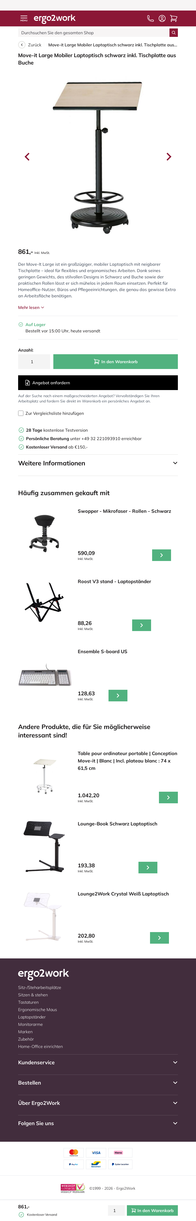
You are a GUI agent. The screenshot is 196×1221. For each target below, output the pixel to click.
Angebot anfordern (47, 383)
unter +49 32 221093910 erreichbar (84, 438)
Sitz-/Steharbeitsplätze (39, 987)
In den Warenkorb (116, 361)
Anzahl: (25, 350)
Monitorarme (30, 1024)
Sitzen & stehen (33, 994)
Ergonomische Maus (37, 1009)
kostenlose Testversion (57, 430)
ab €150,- (57, 447)
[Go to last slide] (27, 156)
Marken (25, 1031)
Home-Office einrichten (40, 1046)
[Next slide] (168, 156)
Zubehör (26, 1039)
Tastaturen (28, 1002)
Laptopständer (32, 1017)
